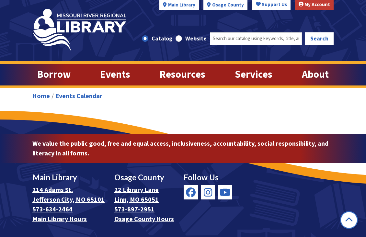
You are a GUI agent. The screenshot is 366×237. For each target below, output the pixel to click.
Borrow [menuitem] (54, 74)
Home (41, 96)
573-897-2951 (134, 209)
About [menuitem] (315, 74)
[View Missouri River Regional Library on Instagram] (208, 192)
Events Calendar (78, 96)
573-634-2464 (52, 209)
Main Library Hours (59, 219)
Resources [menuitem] (182, 74)
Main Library (181, 5)
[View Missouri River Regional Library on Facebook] (191, 192)
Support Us (271, 4)
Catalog (162, 39)
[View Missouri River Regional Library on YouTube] (225, 192)
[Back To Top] (349, 220)
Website (196, 39)
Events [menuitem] (115, 74)
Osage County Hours (144, 219)
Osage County (228, 5)
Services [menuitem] (253, 74)
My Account (314, 4)
